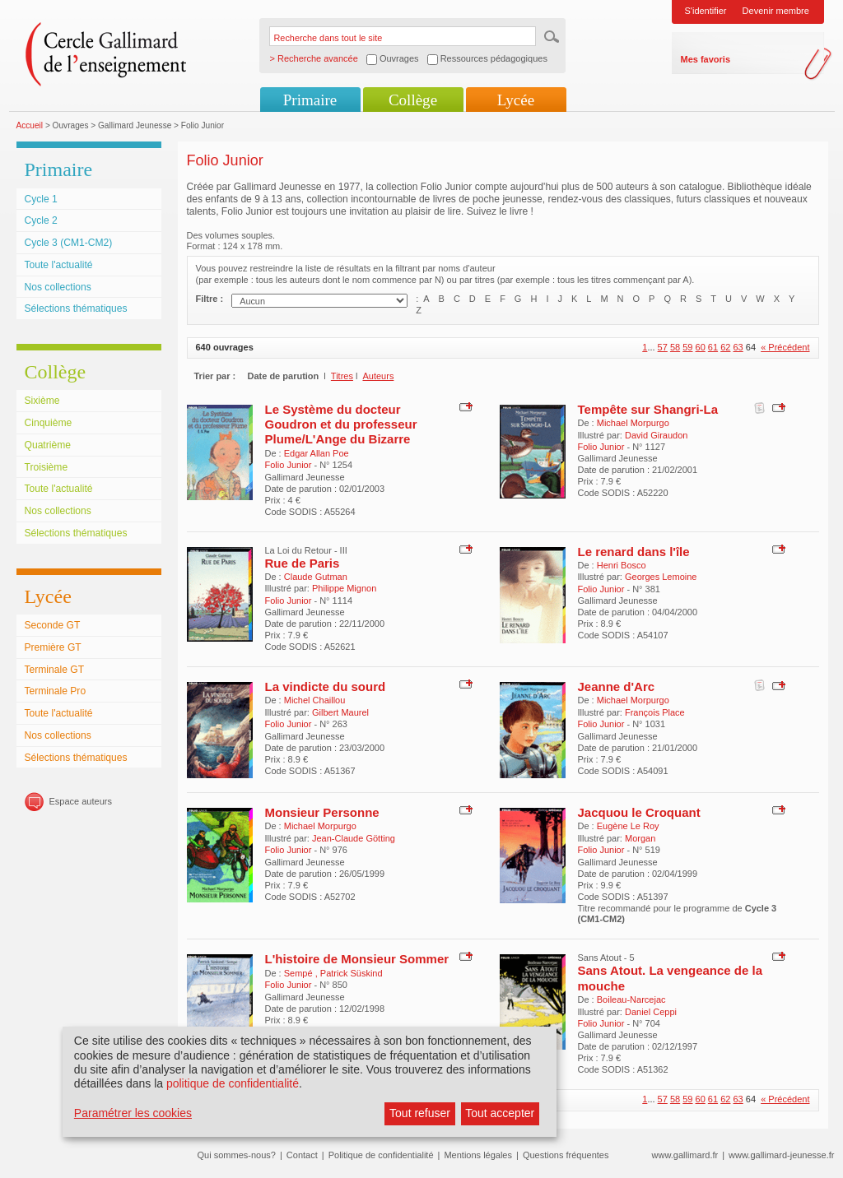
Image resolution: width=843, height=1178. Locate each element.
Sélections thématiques (76, 308)
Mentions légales (478, 1155)
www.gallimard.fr (685, 1155)
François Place (655, 712)
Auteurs (378, 376)
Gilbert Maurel (340, 712)
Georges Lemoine (660, 577)
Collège (413, 100)
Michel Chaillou (315, 700)
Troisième (46, 467)
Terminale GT (55, 669)
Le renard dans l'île (634, 552)
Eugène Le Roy (628, 826)
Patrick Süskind (351, 973)
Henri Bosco (621, 565)
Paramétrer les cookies (133, 1113)
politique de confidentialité (232, 1083)
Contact (302, 1155)
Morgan (640, 838)
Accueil (30, 125)
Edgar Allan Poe (316, 453)
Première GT (53, 647)
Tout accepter (499, 1113)
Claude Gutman (315, 577)
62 (725, 347)
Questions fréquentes (566, 1155)
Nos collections (58, 287)
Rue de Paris (302, 563)
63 (738, 347)
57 (663, 347)
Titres (342, 376)
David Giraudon (656, 435)
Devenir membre (776, 11)
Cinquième (48, 423)
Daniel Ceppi (651, 1012)
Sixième (42, 400)
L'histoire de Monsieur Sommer (357, 959)
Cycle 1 (41, 199)
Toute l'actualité (59, 265)
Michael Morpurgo (633, 423)
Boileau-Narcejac (631, 999)
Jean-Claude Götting (353, 838)
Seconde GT (53, 625)
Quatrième (48, 445)
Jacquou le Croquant (639, 812)
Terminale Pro (55, 691)
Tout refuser (419, 1113)
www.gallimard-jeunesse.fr (781, 1155)
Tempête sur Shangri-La (648, 409)
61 (713, 347)
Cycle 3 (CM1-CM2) (69, 242)
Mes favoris (706, 59)
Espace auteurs (80, 801)
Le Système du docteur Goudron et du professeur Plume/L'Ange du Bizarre (341, 424)
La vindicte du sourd (325, 686)
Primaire (310, 100)
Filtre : (210, 299)
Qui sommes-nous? (237, 1155)
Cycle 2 (41, 220)
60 (701, 347)
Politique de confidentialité (381, 1155)
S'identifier (706, 11)
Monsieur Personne (322, 812)
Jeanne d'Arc (616, 686)
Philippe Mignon (344, 588)
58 (675, 347)
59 (687, 347)
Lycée (515, 100)
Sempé (299, 973)
